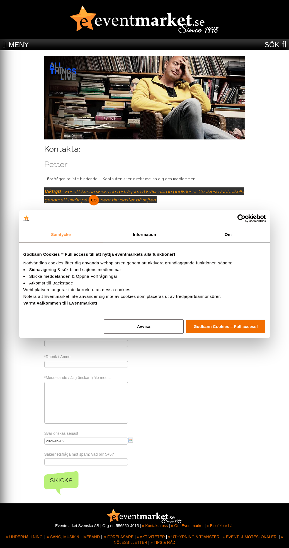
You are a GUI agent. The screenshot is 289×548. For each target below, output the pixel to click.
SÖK (271, 45)
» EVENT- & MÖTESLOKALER (250, 537)
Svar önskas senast (61, 433)
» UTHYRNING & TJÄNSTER (193, 537)
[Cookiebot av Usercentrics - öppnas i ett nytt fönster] (241, 218)
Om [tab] (228, 234)
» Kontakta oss (155, 525)
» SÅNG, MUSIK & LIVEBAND (73, 537)
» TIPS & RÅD (162, 542)
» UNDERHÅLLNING (24, 537)
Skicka (61, 480)
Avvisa (143, 326)
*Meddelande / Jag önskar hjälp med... (77, 377)
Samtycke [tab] (61, 234)
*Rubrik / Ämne (57, 356)
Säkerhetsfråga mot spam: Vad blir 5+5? (79, 454)
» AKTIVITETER (151, 537)
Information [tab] (144, 234)
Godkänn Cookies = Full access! (226, 326)
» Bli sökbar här (220, 525)
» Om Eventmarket (187, 525)
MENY (19, 45)
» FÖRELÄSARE (118, 537)
